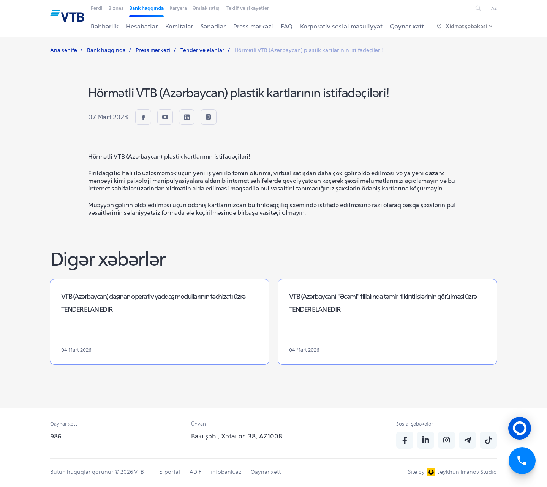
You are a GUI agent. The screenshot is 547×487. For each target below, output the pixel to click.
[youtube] (166, 117)
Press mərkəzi (254, 26)
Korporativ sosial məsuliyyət (341, 26)
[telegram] (467, 440)
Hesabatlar (142, 26)
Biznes (116, 8)
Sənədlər (213, 26)
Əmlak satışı (207, 8)
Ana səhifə (63, 50)
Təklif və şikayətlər (248, 8)
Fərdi (97, 8)
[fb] (143, 117)
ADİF (195, 471)
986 (56, 436)
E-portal (169, 471)
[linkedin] (190, 117)
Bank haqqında (147, 8)
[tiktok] (488, 440)
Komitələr (179, 26)
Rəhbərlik (105, 26)
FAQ (287, 26)
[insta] (213, 117)
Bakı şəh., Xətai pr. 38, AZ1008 (237, 436)
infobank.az (226, 471)
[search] (478, 8)
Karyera (178, 8)
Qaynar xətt (407, 26)
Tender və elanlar (202, 50)
